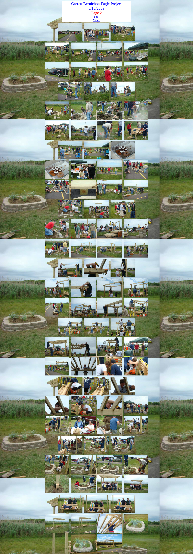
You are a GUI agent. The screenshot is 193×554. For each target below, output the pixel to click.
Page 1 (97, 16)
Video (96, 20)
